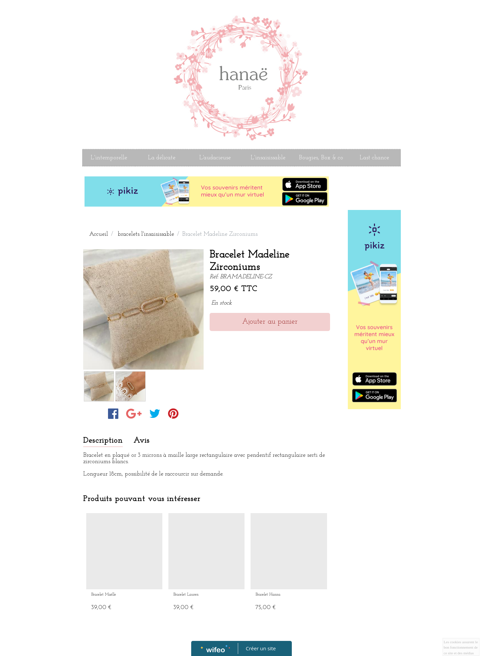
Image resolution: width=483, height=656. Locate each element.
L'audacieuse (215, 158)
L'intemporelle (109, 158)
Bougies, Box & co (321, 158)
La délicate (161, 158)
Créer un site (261, 648)
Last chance (374, 158)
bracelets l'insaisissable (146, 234)
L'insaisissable (268, 158)
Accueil (98, 234)
